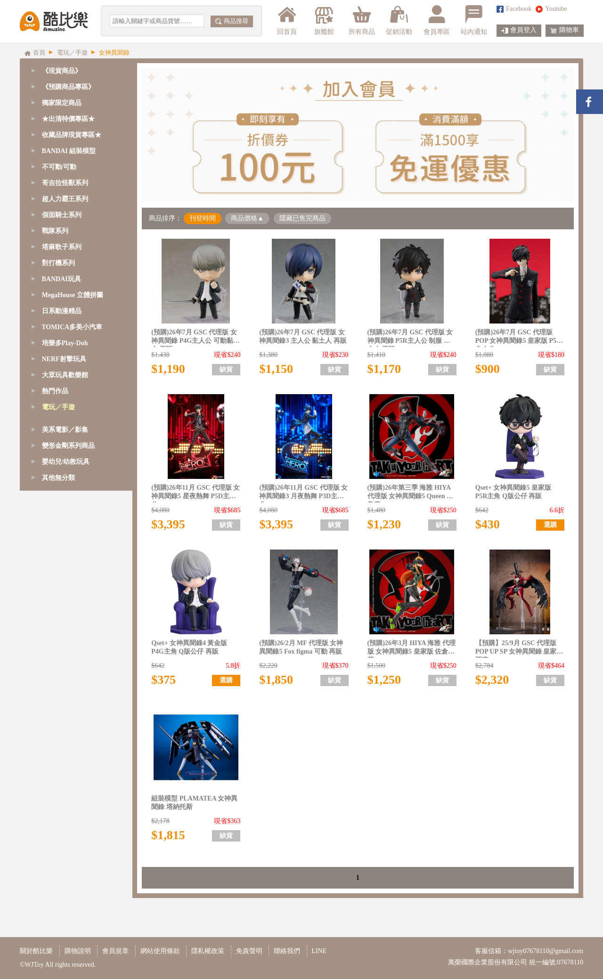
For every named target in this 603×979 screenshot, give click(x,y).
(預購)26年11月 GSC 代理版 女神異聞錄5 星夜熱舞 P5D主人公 (195, 493)
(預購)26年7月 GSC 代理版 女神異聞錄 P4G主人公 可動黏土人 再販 (195, 338)
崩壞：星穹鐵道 (66, 487)
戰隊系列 (55, 231)
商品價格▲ (247, 218)
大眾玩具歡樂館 (65, 375)
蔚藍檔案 (56, 519)
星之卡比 (56, 695)
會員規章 (115, 951)
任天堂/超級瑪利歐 (70, 711)
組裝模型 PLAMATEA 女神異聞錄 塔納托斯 (194, 802)
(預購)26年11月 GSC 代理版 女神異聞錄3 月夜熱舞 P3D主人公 (303, 493)
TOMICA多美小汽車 (71, 327)
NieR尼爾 (57, 567)
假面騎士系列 (61, 214)
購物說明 (78, 951)
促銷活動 (399, 20)
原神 (50, 599)
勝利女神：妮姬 (66, 423)
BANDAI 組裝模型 (69, 150)
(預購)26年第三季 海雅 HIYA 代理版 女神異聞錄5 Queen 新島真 (410, 493)
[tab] (76, 87)
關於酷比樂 (36, 951)
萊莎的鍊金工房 (66, 647)
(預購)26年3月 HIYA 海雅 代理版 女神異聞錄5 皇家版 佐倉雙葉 (411, 648)
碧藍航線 (56, 471)
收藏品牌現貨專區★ (71, 134)
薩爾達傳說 (59, 743)
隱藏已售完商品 (302, 218)
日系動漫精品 (61, 311)
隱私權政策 (207, 951)
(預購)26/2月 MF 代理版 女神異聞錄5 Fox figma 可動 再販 (301, 647)
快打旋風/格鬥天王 (70, 631)
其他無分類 (58, 823)
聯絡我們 (287, 951)
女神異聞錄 (59, 679)
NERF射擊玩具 (64, 359)
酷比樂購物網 (54, 21)
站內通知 (474, 20)
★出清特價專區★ (68, 118)
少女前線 (56, 439)
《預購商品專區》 (68, 86)
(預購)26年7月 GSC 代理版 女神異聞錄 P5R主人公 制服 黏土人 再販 (410, 338)
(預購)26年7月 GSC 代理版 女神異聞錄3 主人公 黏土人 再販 (303, 336)
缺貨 (226, 369)
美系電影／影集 (65, 775)
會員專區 (437, 20)
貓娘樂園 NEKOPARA (74, 663)
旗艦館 (323, 20)
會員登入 (519, 30)
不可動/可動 (59, 166)
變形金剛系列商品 (68, 791)
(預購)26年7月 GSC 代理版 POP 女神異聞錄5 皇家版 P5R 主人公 (518, 338)
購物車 (564, 30)
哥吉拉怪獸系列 (65, 182)
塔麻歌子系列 (61, 247)
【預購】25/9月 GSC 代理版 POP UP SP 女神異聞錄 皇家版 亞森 (519, 648)
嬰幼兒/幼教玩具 (66, 807)
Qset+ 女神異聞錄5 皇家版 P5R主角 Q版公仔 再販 (513, 492)
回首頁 (287, 20)
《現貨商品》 (61, 70)
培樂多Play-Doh (65, 343)
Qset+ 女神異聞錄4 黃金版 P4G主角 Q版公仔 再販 (189, 647)
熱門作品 (55, 391)
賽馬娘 (53, 615)
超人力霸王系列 (65, 198)
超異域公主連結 (66, 551)
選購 (550, 524)
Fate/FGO (56, 455)
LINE (319, 951)
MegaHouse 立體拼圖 (72, 295)
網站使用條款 (160, 951)
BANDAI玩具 (61, 279)
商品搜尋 (231, 20)
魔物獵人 (56, 727)
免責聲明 (249, 951)
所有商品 (362, 20)
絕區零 (53, 503)
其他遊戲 (56, 759)
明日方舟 (56, 583)
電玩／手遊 (58, 407)
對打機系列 (58, 263)
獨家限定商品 (61, 102)
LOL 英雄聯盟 (63, 535)
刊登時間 (202, 218)
